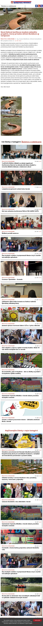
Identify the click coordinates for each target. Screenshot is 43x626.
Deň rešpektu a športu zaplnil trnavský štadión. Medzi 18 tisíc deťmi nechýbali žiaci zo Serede (20, 335)
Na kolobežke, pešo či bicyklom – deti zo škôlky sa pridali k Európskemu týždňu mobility (21, 359)
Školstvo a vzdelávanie (8, 39)
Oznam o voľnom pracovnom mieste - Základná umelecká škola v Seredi (21, 407)
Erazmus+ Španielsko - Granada (12, 266)
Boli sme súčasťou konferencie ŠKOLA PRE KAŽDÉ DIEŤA (20, 198)
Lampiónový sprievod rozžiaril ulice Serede (16, 176)
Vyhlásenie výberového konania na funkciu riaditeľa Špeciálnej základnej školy (19, 289)
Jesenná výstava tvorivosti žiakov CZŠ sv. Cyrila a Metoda (21, 312)
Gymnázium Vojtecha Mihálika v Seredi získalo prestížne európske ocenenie (20, 383)
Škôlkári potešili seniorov (10, 220)
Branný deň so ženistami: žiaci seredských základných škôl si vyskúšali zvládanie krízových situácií (21, 583)
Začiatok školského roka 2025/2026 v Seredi (16, 488)
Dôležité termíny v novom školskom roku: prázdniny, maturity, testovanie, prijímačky (19, 465)
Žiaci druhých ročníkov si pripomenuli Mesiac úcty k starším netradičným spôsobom (21, 243)
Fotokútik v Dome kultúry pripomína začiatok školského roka (20, 535)
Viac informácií (36, 623)
